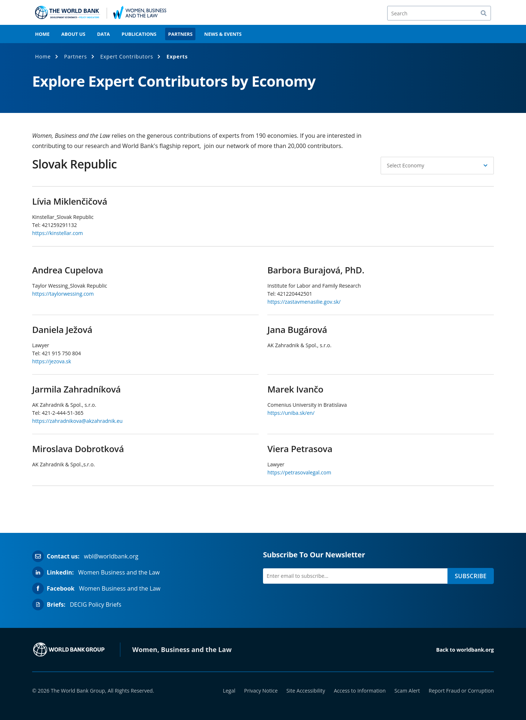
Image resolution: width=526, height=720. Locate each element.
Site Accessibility (305, 690)
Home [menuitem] (42, 34)
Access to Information (360, 690)
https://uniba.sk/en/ (291, 412)
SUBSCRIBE (471, 576)
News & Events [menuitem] (222, 34)
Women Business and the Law (119, 572)
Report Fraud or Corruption (461, 690)
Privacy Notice (261, 690)
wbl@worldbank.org (111, 556)
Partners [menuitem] (180, 34)
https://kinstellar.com (57, 233)
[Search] (439, 13)
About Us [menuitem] (73, 34)
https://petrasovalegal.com (299, 472)
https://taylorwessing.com (63, 293)
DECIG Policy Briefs (95, 604)
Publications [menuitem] (139, 34)
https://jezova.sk (51, 361)
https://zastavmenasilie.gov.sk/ (303, 301)
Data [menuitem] (103, 34)
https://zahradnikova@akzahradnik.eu (77, 420)
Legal (229, 690)
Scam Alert (407, 690)
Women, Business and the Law (182, 649)
